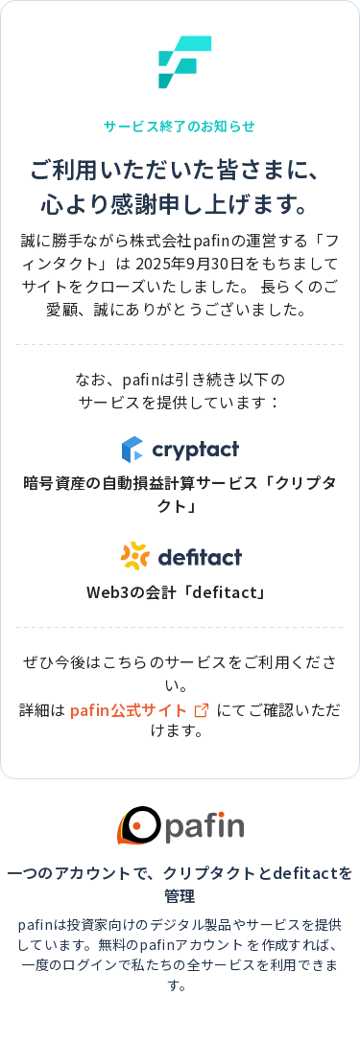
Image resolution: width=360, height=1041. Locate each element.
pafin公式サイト (141, 710)
